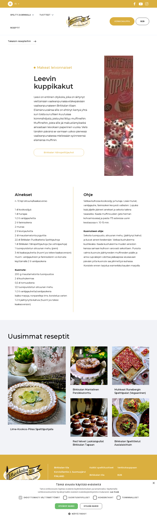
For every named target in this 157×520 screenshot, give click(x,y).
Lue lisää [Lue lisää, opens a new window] (114, 492)
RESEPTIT (15, 28)
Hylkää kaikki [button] (91, 506)
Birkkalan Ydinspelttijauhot (59, 152)
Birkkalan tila (97, 475)
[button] (17, 3)
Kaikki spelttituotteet (102, 467)
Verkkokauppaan (127, 467)
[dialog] (78, 500)
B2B (142, 21)
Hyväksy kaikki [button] (66, 506)
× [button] (153, 483)
